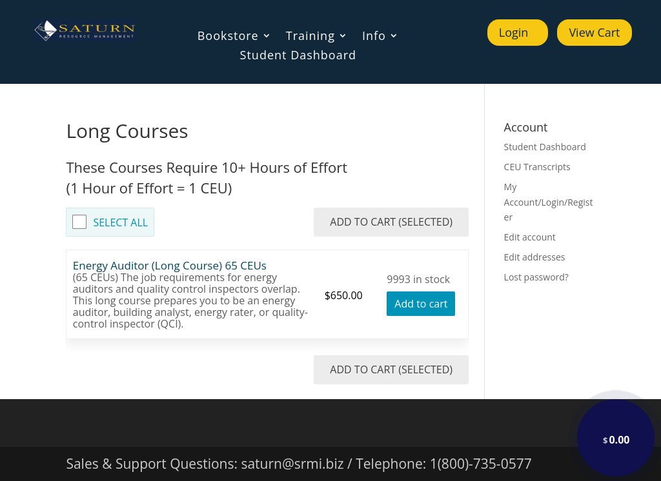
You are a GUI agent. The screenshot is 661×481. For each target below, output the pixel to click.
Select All (120, 222)
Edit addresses (534, 257)
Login (514, 32)
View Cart (594, 32)
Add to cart (420, 304)
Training (310, 37)
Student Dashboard (298, 56)
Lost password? (536, 277)
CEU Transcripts (537, 167)
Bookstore (228, 37)
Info (374, 37)
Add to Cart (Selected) (391, 222)
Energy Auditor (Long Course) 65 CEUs (170, 265)
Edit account (530, 237)
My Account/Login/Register (548, 202)
